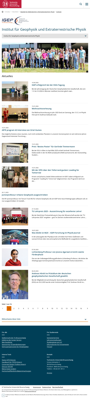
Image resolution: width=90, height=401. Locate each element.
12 (62, 308)
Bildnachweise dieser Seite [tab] (11, 319)
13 (66, 308)
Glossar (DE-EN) (7, 367)
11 (57, 308)
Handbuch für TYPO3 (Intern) (12, 362)
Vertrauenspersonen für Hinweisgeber (15, 347)
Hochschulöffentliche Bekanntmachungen (16, 371)
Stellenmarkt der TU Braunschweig (14, 338)
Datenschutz (46, 387)
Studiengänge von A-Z (54, 342)
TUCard (49, 347)
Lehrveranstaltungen (54, 340)
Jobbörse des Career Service (11, 340)
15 (76, 308)
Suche (80, 4)
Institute (58, 12)
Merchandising (7, 342)
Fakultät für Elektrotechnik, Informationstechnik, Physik (37, 12)
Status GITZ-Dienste (9, 360)
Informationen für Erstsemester (58, 344)
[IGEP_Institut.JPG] (45, 58)
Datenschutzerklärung (30, 391)
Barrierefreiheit (57, 387)
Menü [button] (86, 4)
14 (71, 308)
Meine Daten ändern (9, 369)
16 (81, 308)
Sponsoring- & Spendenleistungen (14, 344)
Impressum (37, 387)
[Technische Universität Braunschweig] (2, 12)
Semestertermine (53, 338)
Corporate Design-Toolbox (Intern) (14, 364)
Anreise (49, 373)
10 (52, 308)
